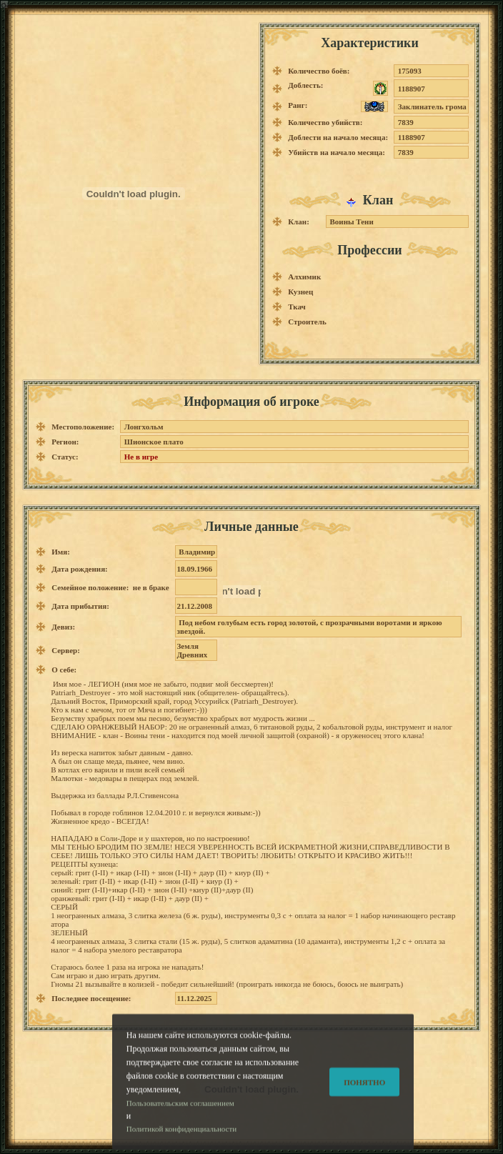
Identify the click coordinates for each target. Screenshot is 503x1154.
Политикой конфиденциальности (181, 1140)
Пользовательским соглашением (180, 1114)
